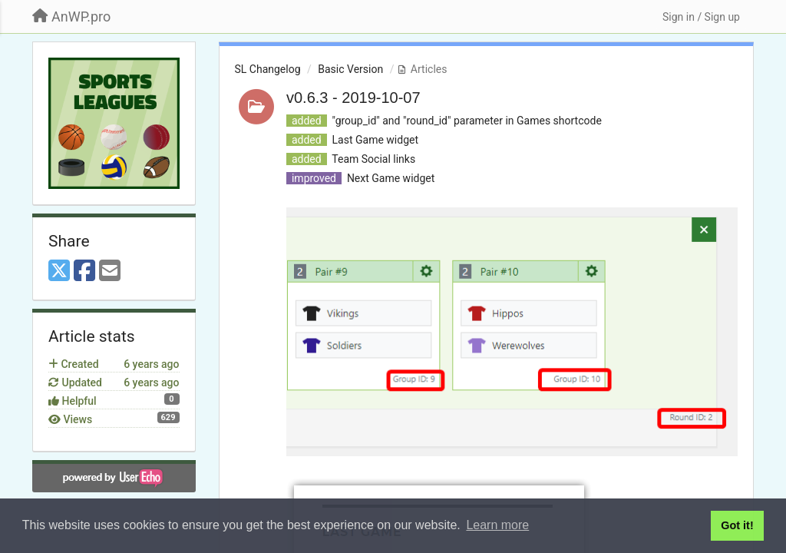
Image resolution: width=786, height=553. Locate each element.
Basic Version (350, 69)
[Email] (110, 271)
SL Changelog (268, 69)
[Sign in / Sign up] (701, 17)
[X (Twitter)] (59, 271)
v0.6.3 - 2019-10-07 (353, 97)
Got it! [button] (737, 525)
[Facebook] (84, 271)
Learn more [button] (497, 524)
